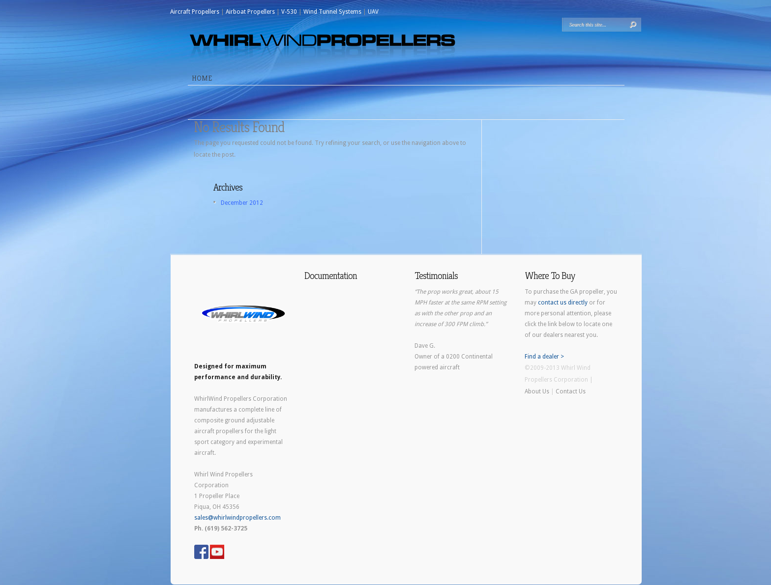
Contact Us (571, 391)
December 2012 (242, 202)
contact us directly (563, 302)
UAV (373, 11)
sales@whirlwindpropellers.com (237, 517)
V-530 (289, 11)
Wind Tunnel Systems (332, 11)
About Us (537, 391)
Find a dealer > (544, 356)
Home (202, 78)
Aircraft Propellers (194, 11)
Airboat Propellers (250, 11)
